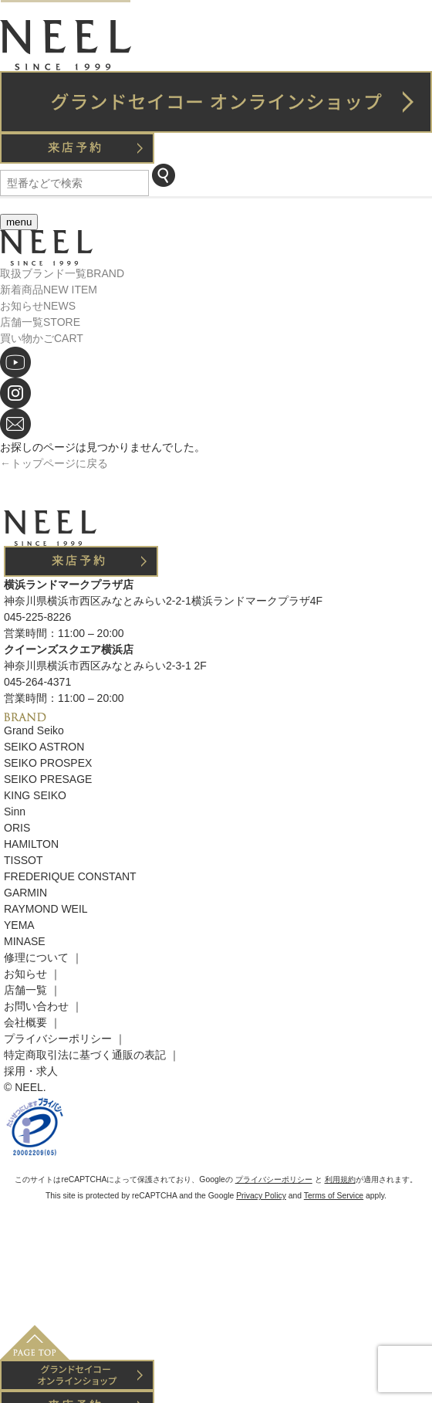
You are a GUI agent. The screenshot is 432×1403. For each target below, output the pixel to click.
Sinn (14, 811)
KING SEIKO (35, 795)
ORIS (17, 828)
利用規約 (340, 1179)
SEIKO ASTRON (44, 746)
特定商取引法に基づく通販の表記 (85, 1055)
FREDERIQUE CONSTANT (70, 876)
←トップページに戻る (54, 463)
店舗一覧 (40, 322)
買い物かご (41, 338)
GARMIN (25, 892)
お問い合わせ (36, 1006)
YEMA (19, 925)
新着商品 (48, 289)
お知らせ (38, 306)
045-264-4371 (37, 682)
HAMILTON (31, 844)
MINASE (25, 941)
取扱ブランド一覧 (62, 273)
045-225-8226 (37, 617)
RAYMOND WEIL (46, 909)
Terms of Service (333, 1195)
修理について (36, 957)
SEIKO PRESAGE (48, 779)
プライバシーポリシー (58, 1038)
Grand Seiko (34, 730)
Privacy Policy (261, 1195)
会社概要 (25, 1022)
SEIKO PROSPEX (48, 763)
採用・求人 (31, 1071)
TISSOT (23, 860)
